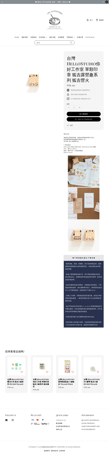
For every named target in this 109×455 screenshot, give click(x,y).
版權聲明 (47, 451)
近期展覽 (61, 37)
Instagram (90, 37)
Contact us (61, 420)
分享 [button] (70, 125)
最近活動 (52, 37)
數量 (68, 104)
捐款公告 (59, 429)
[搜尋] (71, 42)
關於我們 (25, 37)
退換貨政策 (54, 451)
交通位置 (80, 37)
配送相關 (59, 423)
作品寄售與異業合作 (63, 426)
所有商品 (42, 37)
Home (17, 37)
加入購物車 (83, 114)
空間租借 (70, 37)
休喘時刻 (33, 37)
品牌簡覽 (62, 451)
